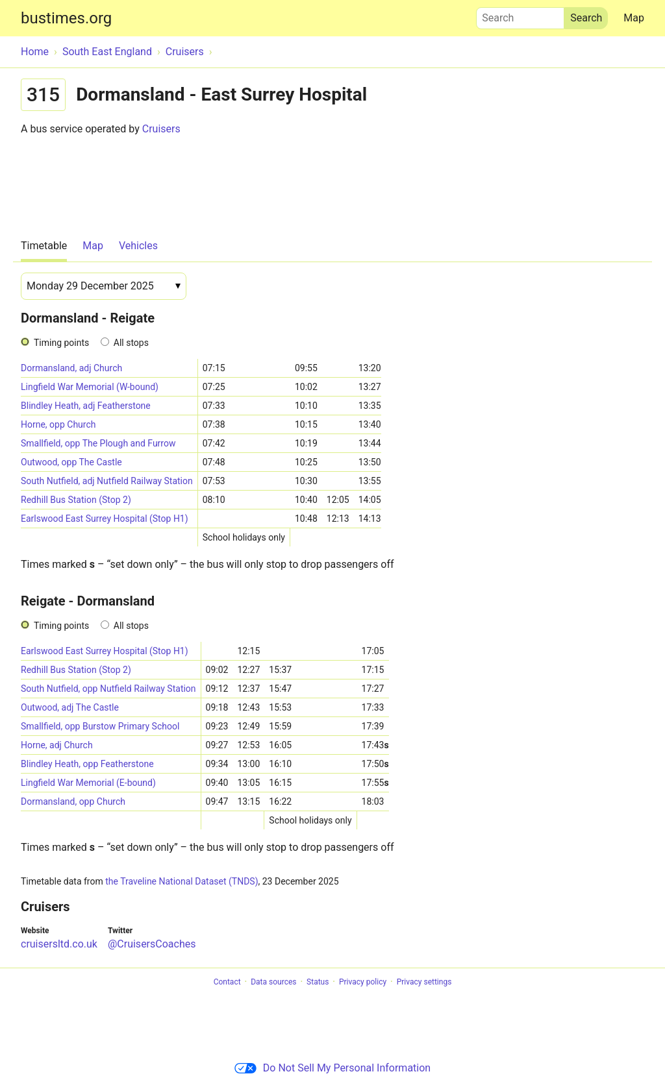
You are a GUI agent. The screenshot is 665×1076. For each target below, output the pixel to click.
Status (318, 981)
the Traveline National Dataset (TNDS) (181, 881)
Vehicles (138, 245)
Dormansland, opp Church (73, 801)
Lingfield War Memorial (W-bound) (89, 387)
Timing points (61, 342)
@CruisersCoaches (152, 944)
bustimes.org (66, 18)
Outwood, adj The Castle (70, 707)
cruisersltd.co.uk (59, 944)
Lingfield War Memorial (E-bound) (88, 782)
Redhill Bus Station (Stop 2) (76, 500)
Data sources (273, 981)
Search (520, 15)
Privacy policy (362, 981)
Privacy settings (424, 981)
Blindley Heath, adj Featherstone (86, 405)
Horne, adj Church (57, 745)
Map (633, 18)
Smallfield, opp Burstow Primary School (100, 726)
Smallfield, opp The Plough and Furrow (98, 443)
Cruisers (161, 129)
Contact (227, 981)
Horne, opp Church (58, 424)
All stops (131, 342)
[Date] (103, 286)
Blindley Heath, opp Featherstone (87, 764)
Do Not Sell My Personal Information (332, 1068)
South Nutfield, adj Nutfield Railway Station (107, 481)
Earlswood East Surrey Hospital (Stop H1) (104, 518)
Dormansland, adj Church (71, 368)
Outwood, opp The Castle (71, 462)
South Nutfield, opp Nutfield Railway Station (108, 688)
